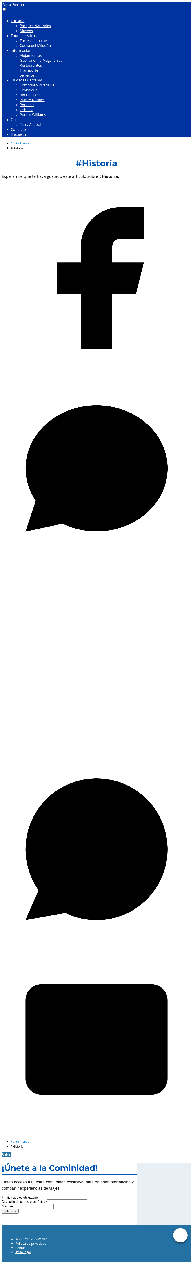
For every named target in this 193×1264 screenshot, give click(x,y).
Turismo (17, 20)
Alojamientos (31, 55)
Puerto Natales (32, 99)
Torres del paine (33, 40)
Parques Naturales (35, 25)
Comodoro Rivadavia (37, 85)
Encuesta (18, 134)
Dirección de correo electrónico (24, 1201)
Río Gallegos (30, 94)
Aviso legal (23, 1252)
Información (21, 50)
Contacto (18, 129)
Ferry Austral (30, 124)
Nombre (8, 1206)
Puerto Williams (33, 114)
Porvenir (27, 104)
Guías (15, 119)
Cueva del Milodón (35, 45)
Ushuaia (26, 109)
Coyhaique (29, 90)
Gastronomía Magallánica (41, 60)
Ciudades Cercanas (27, 80)
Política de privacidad (30, 1243)
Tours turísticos (24, 35)
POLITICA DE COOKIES (31, 1239)
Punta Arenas (13, 4)
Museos (26, 30)
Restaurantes (31, 65)
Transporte (29, 70)
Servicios (27, 75)
